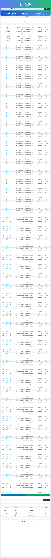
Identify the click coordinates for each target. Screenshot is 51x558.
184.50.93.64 (8, 147)
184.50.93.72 (8, 161)
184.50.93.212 (8, 414)
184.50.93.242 (8, 469)
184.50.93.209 (8, 409)
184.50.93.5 (8, 34)
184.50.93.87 (8, 188)
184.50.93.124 (8, 255)
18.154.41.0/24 (25, 525)
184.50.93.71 (8, 159)
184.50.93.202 (8, 396)
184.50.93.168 (8, 335)
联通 (31, 513)
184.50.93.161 (8, 322)
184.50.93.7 (8, 38)
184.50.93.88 (8, 190)
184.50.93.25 (8, 71)
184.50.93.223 (8, 434)
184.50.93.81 (8, 177)
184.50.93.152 (8, 306)
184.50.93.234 (8, 454)
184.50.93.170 (8, 338)
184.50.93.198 (8, 389)
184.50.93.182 (8, 360)
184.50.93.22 (8, 65)
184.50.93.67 (8, 152)
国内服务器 (15, 515)
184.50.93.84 (8, 183)
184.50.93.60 (8, 139)
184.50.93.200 (8, 393)
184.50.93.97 (8, 206)
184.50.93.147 (8, 297)
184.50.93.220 (8, 429)
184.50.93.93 (8, 199)
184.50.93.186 (8, 367)
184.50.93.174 (8, 346)
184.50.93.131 (8, 268)
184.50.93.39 (8, 98)
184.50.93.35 (8, 89)
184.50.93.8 (8, 40)
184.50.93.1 (8, 27)
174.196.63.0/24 (25, 529)
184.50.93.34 (8, 87)
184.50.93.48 (8, 118)
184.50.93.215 (8, 420)
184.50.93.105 (8, 221)
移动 (33, 513)
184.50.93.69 (8, 156)
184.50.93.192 (8, 378)
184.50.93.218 (8, 425)
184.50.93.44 (8, 107)
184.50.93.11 (8, 45)
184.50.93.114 (8, 237)
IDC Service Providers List (25, 505)
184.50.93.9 (8, 42)
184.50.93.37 (8, 94)
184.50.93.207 (8, 405)
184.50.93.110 (8, 230)
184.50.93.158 (8, 317)
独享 (45, 510)
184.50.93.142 (8, 288)
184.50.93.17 (8, 56)
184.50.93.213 (8, 416)
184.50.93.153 (8, 308)
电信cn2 (31, 510)
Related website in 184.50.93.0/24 (13, 495)
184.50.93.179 (8, 355)
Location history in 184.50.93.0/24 (37, 495)
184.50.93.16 (8, 54)
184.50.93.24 (8, 69)
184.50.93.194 (8, 382)
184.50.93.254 (8, 490)
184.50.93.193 (8, 380)
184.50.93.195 (8, 384)
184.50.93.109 (8, 228)
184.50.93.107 (8, 224)
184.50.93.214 (8, 418)
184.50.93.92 (8, 197)
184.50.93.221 (8, 431)
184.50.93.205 (8, 402)
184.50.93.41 (8, 101)
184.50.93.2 (8, 29)
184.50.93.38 (8, 96)
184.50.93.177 (8, 351)
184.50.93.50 (8, 121)
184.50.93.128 (8, 262)
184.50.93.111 (8, 232)
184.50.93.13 (8, 49)
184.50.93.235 (8, 456)
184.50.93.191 (8, 376)
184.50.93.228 (8, 443)
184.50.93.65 (8, 148)
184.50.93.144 (8, 291)
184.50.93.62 (8, 143)
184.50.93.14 (8, 51)
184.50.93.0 (8, 25)
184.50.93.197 (8, 387)
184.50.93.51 (8, 123)
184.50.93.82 (8, 179)
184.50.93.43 (8, 105)
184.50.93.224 (8, 436)
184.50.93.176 (8, 349)
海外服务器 (15, 510)
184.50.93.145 (8, 293)
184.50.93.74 (8, 165)
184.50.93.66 (8, 150)
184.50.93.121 (8, 250)
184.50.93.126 (8, 259)
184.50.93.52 (8, 125)
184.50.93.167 (8, 333)
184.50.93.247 (8, 478)
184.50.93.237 (8, 460)
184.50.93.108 (8, 226)
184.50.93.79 (8, 174)
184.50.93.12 (8, 47)
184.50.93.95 (8, 203)
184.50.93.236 (8, 458)
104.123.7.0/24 (25, 523)
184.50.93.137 (8, 279)
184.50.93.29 (8, 78)
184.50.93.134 (8, 273)
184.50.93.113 (8, 235)
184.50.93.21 (8, 63)
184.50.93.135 (8, 275)
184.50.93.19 (8, 60)
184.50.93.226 (8, 440)
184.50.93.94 (8, 201)
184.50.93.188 (8, 371)
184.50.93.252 (8, 487)
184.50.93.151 (8, 304)
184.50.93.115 (8, 239)
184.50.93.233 (8, 452)
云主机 (15, 512)
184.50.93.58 (8, 136)
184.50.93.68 (8, 154)
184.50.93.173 (8, 344)
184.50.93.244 (8, 472)
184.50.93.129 (8, 264)
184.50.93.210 (8, 411)
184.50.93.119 (8, 246)
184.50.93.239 (8, 463)
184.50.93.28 (8, 76)
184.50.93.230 (8, 447)
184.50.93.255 (8, 492)
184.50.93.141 (8, 286)
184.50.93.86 (8, 186)
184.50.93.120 (8, 248)
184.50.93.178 (8, 353)
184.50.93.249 (8, 481)
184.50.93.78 (8, 172)
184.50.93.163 (8, 326)
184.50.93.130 (8, 266)
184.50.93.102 (8, 215)
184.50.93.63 (8, 145)
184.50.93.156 (8, 313)
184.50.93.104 (8, 219)
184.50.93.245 (8, 474)
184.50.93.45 (8, 109)
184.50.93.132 (8, 270)
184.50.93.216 (8, 422)
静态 (45, 512)
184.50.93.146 (8, 295)
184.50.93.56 (8, 132)
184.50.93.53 (8, 127)
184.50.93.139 (8, 282)
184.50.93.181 (8, 358)
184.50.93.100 (8, 212)
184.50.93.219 (8, 427)
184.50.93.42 (8, 103)
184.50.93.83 (8, 181)
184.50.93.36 (8, 92)
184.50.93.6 (8, 36)
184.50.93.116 (8, 241)
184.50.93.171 (8, 340)
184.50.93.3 (8, 31)
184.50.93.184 (8, 364)
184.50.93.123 (8, 253)
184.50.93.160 (8, 320)
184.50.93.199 (8, 391)
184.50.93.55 (8, 130)
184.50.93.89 (8, 192)
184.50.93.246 (8, 476)
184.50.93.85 (8, 185)
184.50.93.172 (8, 342)
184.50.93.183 (8, 362)
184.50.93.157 (8, 315)
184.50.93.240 (8, 465)
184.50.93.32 (8, 83)
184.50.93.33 (8, 85)
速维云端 (5, 510)
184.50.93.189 (8, 373)
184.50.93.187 (8, 369)
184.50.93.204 (8, 400)
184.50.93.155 (8, 311)
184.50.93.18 (8, 58)
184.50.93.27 (8, 74)
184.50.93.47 (8, 114)
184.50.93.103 (8, 217)
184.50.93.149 (8, 300)
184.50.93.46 (8, 112)
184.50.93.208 (8, 407)
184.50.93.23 (8, 67)
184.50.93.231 (8, 449)
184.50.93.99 (8, 210)
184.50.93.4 (8, 33)
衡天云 (6, 513)
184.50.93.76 (8, 168)
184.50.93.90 (8, 194)
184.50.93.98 (8, 208)
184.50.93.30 (8, 80)
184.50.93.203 (8, 398)
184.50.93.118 (8, 244)
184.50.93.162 (8, 324)
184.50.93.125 (8, 257)
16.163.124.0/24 (25, 533)
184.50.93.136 (8, 277)
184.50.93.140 (8, 284)
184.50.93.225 (8, 438)
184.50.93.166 (8, 331)
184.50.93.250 (8, 483)
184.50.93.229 (8, 445)
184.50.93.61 (8, 141)
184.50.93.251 (8, 485)
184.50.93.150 (8, 302)
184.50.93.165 (8, 329)
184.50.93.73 (8, 163)
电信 (29, 513)
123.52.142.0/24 (25, 531)
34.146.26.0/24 (25, 527)
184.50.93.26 (8, 72)
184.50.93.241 (8, 467)
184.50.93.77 (8, 170)
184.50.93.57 (8, 134)
